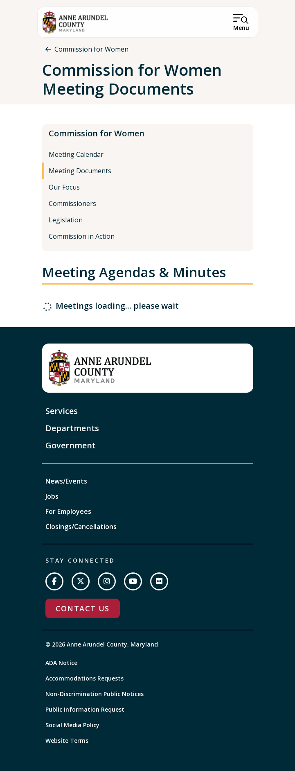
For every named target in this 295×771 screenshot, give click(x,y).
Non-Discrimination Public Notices (94, 694)
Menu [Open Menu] (241, 28)
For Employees (68, 511)
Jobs (52, 496)
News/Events (66, 481)
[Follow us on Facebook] (54, 581)
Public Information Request (84, 709)
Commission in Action (82, 236)
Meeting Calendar (76, 154)
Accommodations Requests (84, 678)
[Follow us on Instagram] (107, 581)
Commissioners (72, 203)
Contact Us (83, 608)
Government (70, 445)
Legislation (66, 219)
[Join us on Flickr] (159, 581)
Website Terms (66, 740)
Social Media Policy (72, 725)
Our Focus (64, 187)
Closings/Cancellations (81, 526)
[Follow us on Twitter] (81, 581)
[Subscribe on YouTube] (133, 581)
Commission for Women (91, 49)
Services (61, 410)
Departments (72, 428)
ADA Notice (61, 663)
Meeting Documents (80, 170)
